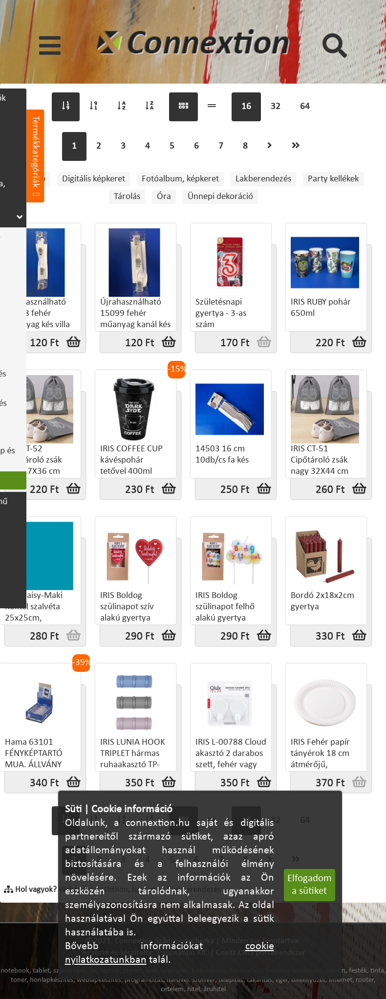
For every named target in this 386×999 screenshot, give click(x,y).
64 (305, 106)
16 (246, 106)
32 (275, 106)
